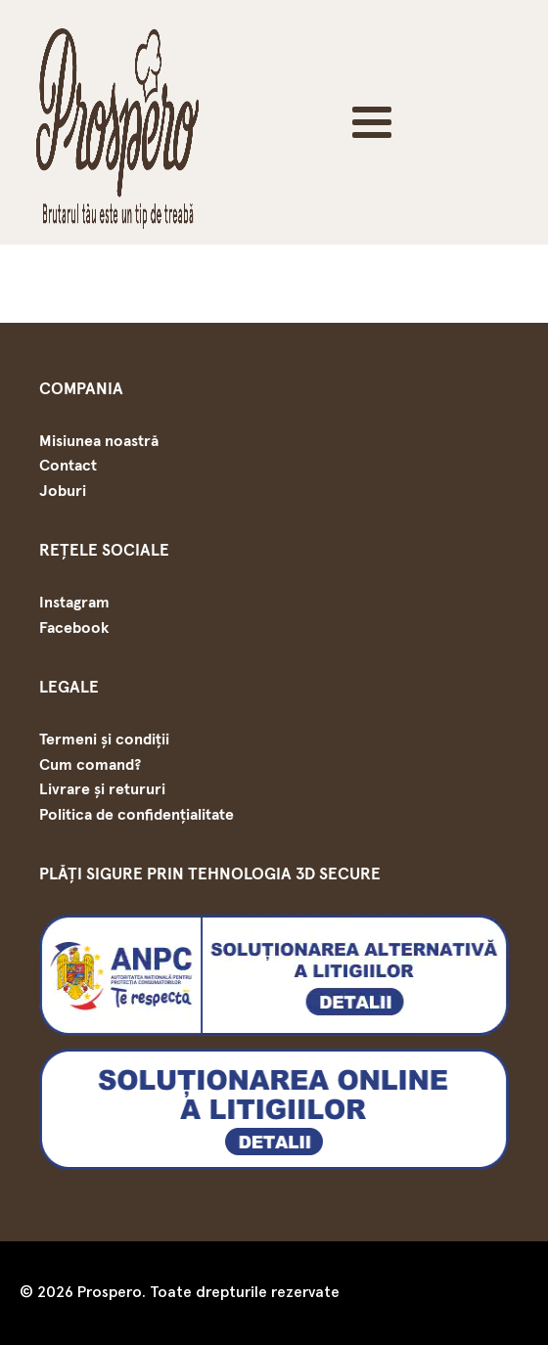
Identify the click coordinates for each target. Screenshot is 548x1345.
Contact (68, 465)
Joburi (62, 491)
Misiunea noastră (99, 441)
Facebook (74, 628)
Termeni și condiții (104, 739)
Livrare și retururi (102, 789)
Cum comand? (90, 765)
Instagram (74, 602)
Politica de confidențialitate (136, 815)
